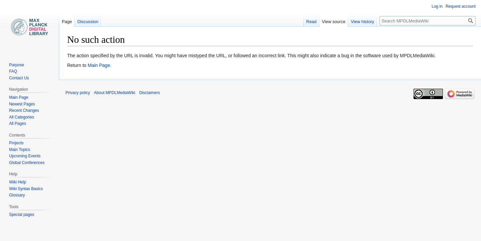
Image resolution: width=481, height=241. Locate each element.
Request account (461, 6)
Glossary (17, 195)
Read (311, 21)
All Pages (17, 123)
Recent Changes (24, 110)
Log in (437, 6)
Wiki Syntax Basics (26, 188)
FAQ (13, 71)
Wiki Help (17, 182)
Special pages (21, 214)
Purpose (16, 65)
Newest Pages (22, 104)
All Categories (21, 117)
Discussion (87, 21)
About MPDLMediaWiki (114, 92)
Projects (16, 143)
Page (67, 21)
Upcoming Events (24, 156)
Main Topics (19, 149)
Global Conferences (26, 162)
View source (334, 21)
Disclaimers (149, 92)
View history (362, 21)
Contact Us (19, 78)
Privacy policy (77, 92)
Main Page (99, 65)
